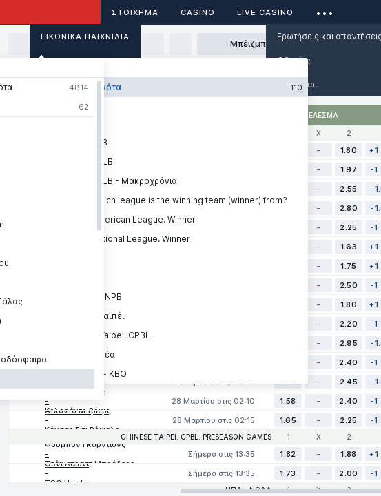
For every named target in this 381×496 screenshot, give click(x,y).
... (325, 10)
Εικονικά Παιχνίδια (85, 36)
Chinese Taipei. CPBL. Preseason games (196, 437)
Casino (198, 12)
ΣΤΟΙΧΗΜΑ (135, 12)
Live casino (265, 12)
